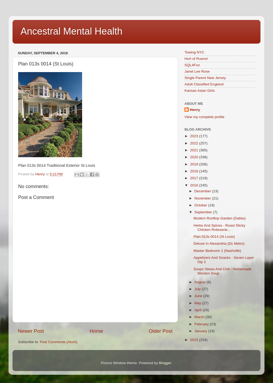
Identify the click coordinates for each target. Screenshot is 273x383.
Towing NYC (194, 52)
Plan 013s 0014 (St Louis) (214, 237)
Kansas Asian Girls (199, 91)
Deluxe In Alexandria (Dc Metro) (219, 243)
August (200, 282)
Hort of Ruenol (196, 59)
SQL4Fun (192, 65)
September (203, 212)
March (199, 317)
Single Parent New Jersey (205, 78)
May (198, 303)
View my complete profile (204, 117)
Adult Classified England (203, 84)
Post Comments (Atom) (58, 342)
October (201, 205)
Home (96, 331)
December (203, 191)
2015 (194, 340)
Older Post (160, 331)
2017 (194, 178)
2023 (194, 136)
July (198, 289)
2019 (194, 164)
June (198, 296)
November (203, 198)
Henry (195, 110)
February (202, 324)
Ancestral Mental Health (71, 31)
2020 (194, 157)
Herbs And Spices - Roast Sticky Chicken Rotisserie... (219, 227)
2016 (194, 185)
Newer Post (31, 331)
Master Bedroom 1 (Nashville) (217, 251)
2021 (194, 150)
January (201, 331)
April (198, 310)
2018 (194, 171)
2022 (194, 143)
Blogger (165, 363)
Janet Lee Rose (197, 71)
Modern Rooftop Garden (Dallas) (220, 218)
